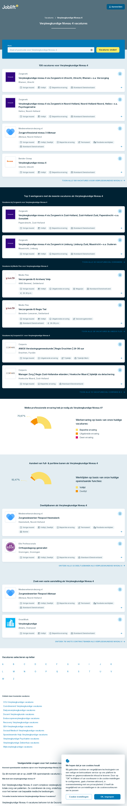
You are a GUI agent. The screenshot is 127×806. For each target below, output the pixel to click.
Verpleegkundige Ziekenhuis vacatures (21, 743)
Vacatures (49, 18)
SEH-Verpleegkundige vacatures (18, 726)
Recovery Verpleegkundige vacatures (20, 722)
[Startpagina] (10, 7)
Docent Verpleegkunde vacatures (18, 714)
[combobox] (51, 50)
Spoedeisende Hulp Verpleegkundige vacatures (25, 734)
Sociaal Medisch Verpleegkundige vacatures (23, 730)
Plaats (10, 46)
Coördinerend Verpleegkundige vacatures (22, 706)
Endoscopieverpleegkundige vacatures (21, 718)
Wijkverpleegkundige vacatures (17, 747)
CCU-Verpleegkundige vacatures (18, 702)
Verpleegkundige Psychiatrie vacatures (21, 738)
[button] (92, 50)
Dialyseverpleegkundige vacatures (19, 710)
